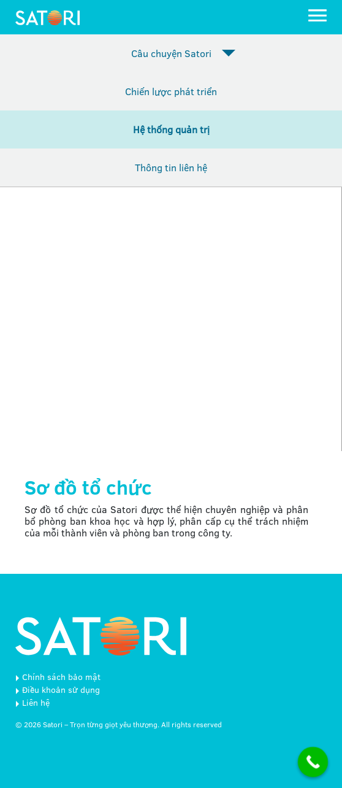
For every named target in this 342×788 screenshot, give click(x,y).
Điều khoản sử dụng (61, 690)
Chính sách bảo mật (61, 677)
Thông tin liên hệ (171, 167)
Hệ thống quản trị (171, 129)
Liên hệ (36, 703)
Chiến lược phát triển (171, 91)
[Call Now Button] (313, 762)
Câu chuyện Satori (171, 53)
